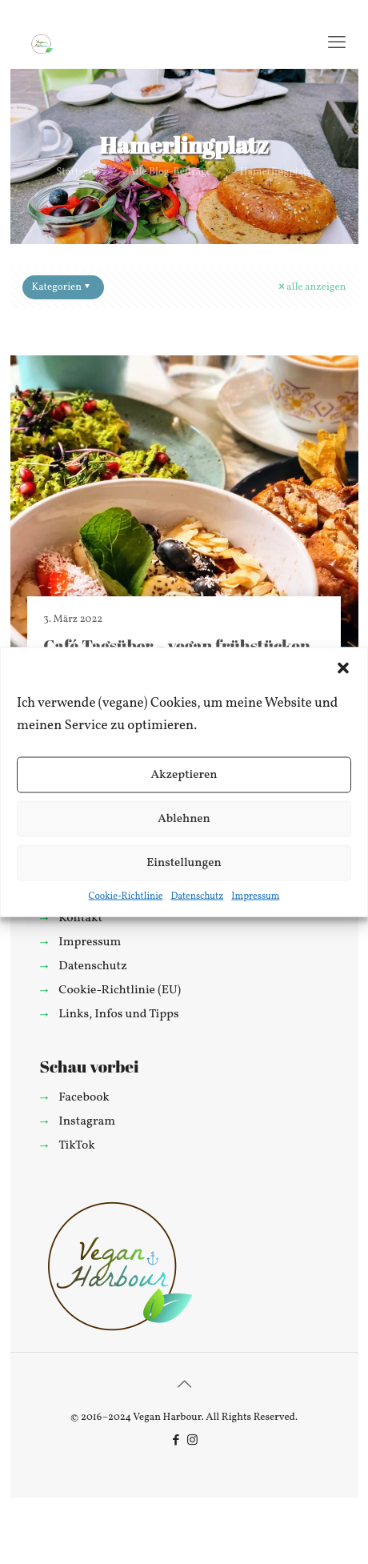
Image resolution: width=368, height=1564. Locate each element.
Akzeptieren (183, 774)
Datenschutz (196, 896)
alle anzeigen (311, 287)
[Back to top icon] (184, 1385)
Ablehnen (184, 818)
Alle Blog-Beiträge (169, 172)
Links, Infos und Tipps (118, 1014)
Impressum (255, 896)
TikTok (76, 1145)
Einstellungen (184, 862)
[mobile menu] (336, 44)
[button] (343, 668)
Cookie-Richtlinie (126, 896)
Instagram (86, 1121)
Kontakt (80, 918)
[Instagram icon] (192, 1441)
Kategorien (62, 287)
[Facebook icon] (176, 1441)
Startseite (77, 172)
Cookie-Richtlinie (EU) (119, 990)
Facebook (84, 1097)
